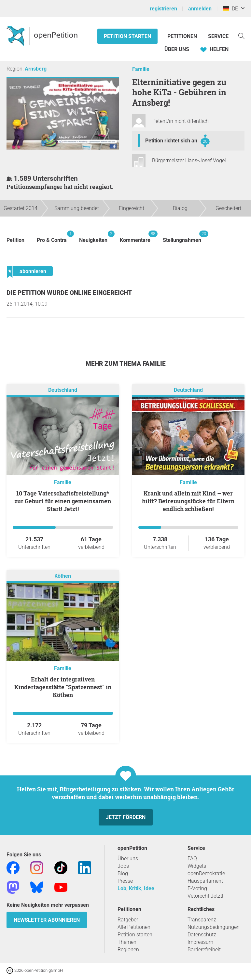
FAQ (192, 858)
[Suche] (241, 35)
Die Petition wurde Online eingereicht (69, 293)
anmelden (200, 9)
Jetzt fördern (126, 817)
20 (205, 141)
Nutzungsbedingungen (214, 927)
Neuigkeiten (93, 237)
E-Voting (197, 888)
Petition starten (127, 36)
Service (218, 36)
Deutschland (62, 390)
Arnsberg (36, 69)
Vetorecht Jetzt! (205, 896)
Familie (140, 69)
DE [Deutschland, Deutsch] (230, 9)
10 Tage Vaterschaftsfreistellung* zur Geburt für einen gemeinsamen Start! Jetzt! (62, 501)
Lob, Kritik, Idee (136, 888)
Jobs (123, 866)
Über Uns (176, 49)
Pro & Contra (52, 237)
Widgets (197, 866)
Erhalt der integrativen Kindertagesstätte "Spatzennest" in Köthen (62, 687)
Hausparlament (205, 881)
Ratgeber (128, 920)
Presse (125, 881)
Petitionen (182, 36)
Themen (127, 942)
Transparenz (202, 920)
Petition (15, 240)
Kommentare (135, 237)
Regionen (128, 949)
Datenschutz (202, 934)
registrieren (163, 9)
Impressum (200, 942)
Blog (123, 873)
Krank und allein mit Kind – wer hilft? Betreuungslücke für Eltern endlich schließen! (188, 501)
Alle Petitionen (134, 927)
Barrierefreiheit (204, 949)
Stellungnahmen (182, 237)
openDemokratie (206, 873)
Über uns (128, 858)
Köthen (62, 576)
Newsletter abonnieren (47, 920)
